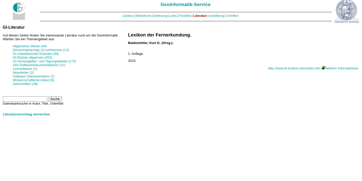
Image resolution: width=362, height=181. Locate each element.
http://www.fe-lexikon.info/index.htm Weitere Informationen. (313, 68)
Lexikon (127, 16)
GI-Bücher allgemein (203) (32, 57)
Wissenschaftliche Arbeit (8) (33, 80)
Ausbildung (216, 16)
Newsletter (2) (23, 72)
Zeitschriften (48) (25, 84)
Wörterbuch (143, 16)
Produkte (185, 16)
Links (172, 16)
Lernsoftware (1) (25, 69)
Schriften (232, 16)
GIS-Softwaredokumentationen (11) (39, 65)
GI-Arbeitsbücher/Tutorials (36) (36, 54)
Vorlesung (160, 16)
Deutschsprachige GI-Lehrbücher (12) (41, 50)
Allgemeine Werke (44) (30, 46)
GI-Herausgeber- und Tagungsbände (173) (44, 61)
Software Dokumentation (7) (34, 76)
